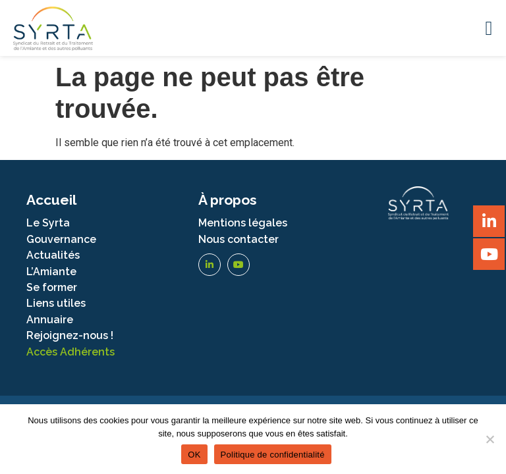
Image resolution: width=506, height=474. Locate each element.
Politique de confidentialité (273, 455)
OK (194, 455)
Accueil (51, 200)
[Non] (489, 439)
